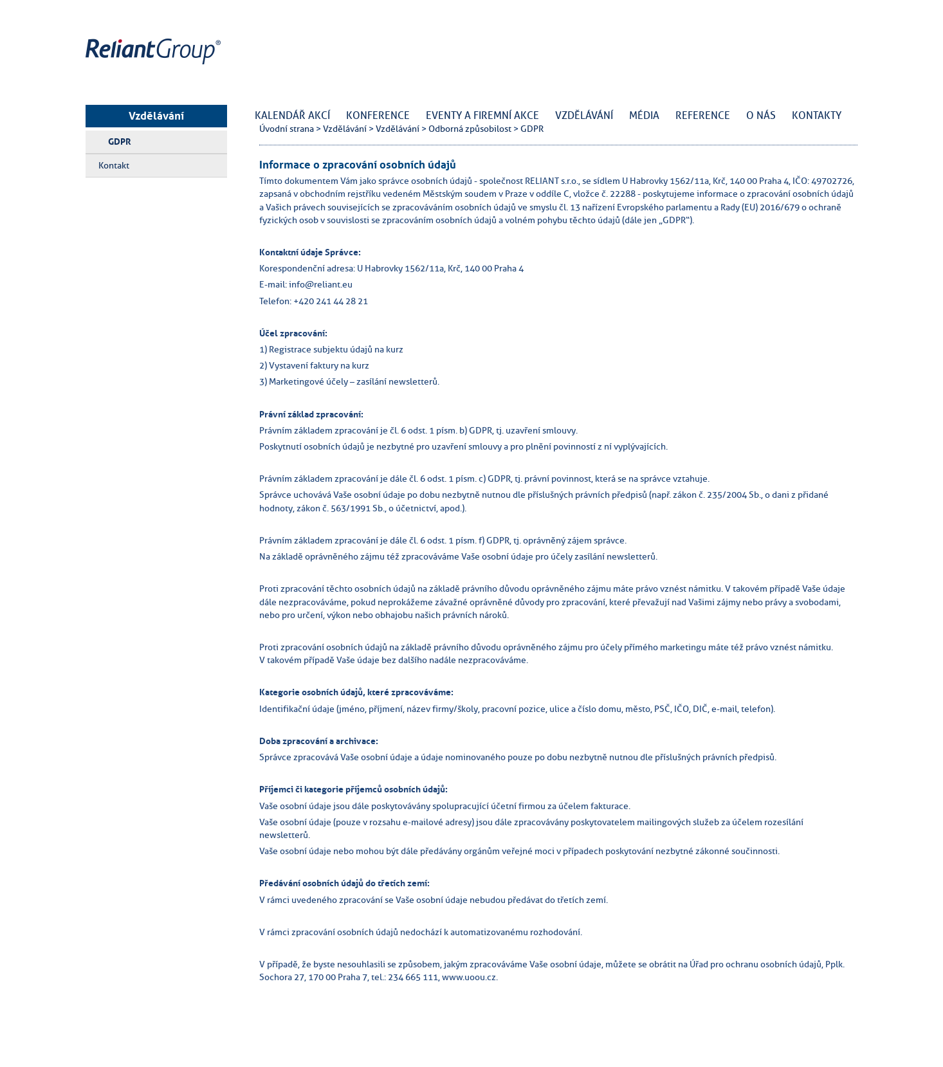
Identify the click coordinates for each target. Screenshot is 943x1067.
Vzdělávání (156, 116)
